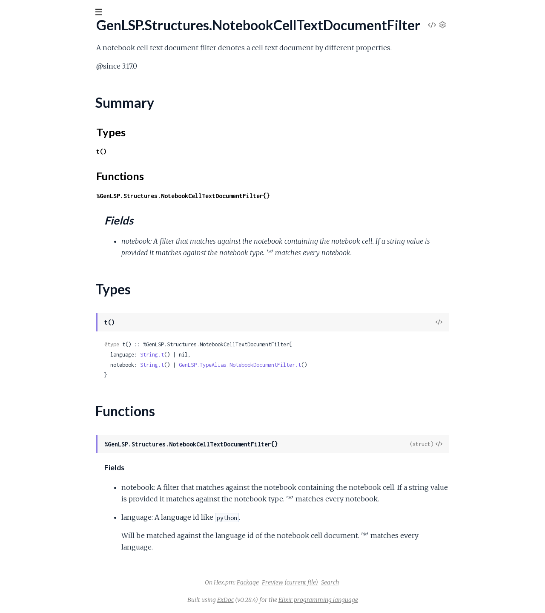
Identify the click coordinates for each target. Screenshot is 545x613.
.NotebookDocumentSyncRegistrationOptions (74, 214)
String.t (216, 354)
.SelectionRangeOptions (41, 605)
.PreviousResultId (31, 283)
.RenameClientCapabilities (44, 478)
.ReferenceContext (34, 363)
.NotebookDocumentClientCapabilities (63, 168)
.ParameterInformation (40, 237)
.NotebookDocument (38, 145)
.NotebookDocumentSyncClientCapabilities (70, 191)
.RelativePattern (30, 467)
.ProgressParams (31, 306)
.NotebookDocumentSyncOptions (56, 202)
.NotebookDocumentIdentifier (51, 179)
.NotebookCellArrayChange (46, 83)
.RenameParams (30, 536)
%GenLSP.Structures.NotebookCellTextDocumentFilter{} (247, 195)
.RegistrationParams (35, 421)
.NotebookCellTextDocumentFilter (57, 95)
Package (312, 582)
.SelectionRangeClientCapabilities (54, 593)
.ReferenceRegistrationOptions (51, 398)
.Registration (24, 409)
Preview (336, 582)
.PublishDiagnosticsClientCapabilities (59, 317)
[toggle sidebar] (115, 13)
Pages (18, 59)
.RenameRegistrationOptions (48, 547)
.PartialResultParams (36, 248)
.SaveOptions (26, 570)
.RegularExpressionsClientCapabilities (60, 432)
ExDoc (289, 600)
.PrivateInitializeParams (40, 294)
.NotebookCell (27, 72)
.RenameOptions (30, 524)
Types (23, 119)
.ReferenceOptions (34, 375)
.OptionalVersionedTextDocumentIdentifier (69, 225)
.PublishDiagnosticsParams (45, 329)
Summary (28, 109)
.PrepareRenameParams (42, 271)
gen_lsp (23, 34)
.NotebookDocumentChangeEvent (57, 156)
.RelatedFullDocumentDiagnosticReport (65, 444)
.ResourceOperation (36, 559)
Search (394, 582)
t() (165, 151)
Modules (51, 59)
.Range (16, 340)
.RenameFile (24, 490)
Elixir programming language (382, 600)
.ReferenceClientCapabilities (47, 352)
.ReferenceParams (33, 386)
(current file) (365, 582)
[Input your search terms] (64, 12)
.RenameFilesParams (37, 513)
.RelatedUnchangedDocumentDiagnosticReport (76, 455)
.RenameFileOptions (36, 501)
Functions (28, 130)
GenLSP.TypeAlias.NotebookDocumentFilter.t (304, 365)
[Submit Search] (12, 13)
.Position (18, 260)
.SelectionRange (29, 582)
